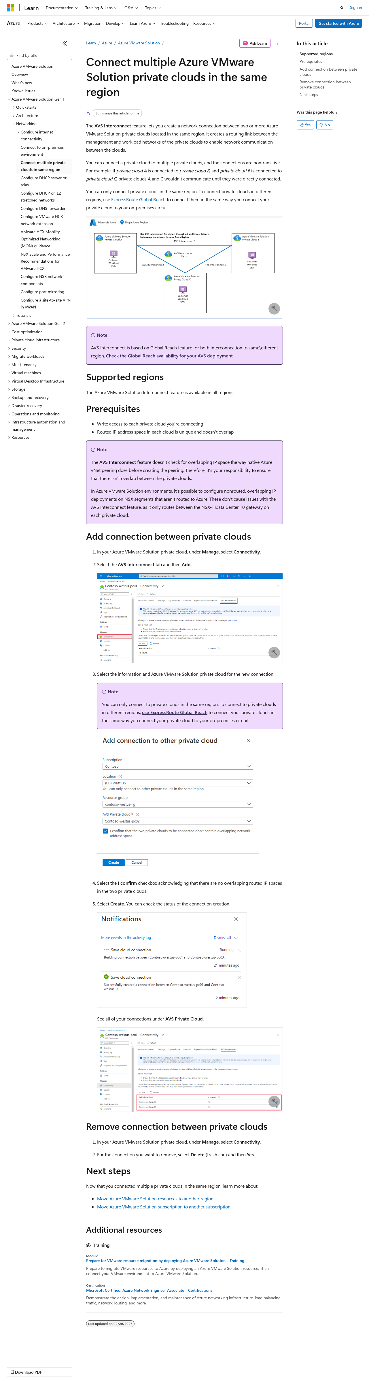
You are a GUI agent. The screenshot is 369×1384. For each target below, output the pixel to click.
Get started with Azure (339, 23)
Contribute (103, 1366)
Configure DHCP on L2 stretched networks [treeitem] (41, 196)
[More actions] (278, 43)
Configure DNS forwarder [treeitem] (43, 208)
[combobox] (39, 55)
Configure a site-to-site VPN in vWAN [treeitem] (46, 303)
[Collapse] (65, 43)
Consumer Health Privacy (165, 1366)
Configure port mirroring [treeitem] (42, 291)
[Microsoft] (10, 8)
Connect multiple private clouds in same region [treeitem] (43, 166)
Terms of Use (210, 1366)
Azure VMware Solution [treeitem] (32, 66)
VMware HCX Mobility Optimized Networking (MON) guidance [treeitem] (40, 238)
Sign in (356, 7)
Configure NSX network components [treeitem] (41, 280)
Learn (91, 43)
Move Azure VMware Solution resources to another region (155, 1198)
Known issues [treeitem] (23, 90)
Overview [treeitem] (20, 74)
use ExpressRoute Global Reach (134, 199)
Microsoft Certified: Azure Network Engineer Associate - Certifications (149, 1290)
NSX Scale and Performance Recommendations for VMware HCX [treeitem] (45, 261)
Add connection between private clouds (328, 71)
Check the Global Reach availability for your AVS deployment (169, 356)
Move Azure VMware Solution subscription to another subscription (163, 1207)
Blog (78, 1366)
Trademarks (239, 1366)
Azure (107, 43)
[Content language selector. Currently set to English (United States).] (33, 1352)
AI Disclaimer (18, 1366)
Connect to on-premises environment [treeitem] (42, 150)
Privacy (126, 1366)
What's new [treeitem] (22, 82)
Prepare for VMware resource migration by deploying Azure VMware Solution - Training (165, 1260)
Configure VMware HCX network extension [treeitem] (42, 220)
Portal (304, 23)
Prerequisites (311, 61)
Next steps (309, 94)
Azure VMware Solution (139, 43)
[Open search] (342, 8)
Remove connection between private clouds (325, 84)
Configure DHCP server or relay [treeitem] (44, 181)
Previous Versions (52, 1366)
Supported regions (316, 54)
